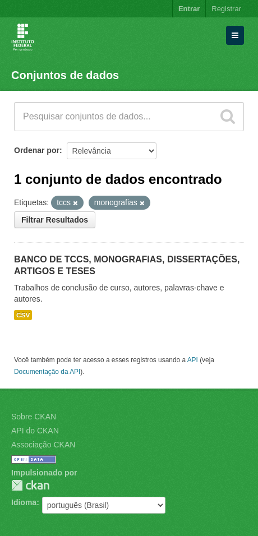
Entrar (189, 8)
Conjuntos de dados (65, 75)
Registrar (226, 8)
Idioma (23, 502)
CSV (23, 315)
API (192, 360)
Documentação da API (47, 372)
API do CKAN (35, 430)
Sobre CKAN (33, 416)
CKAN (30, 485)
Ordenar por (36, 150)
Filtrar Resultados (54, 219)
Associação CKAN (43, 444)
